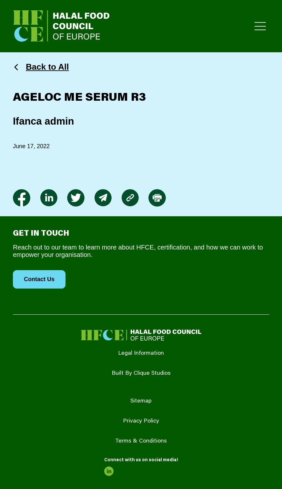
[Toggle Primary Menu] (260, 26)
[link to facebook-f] (21, 198)
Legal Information (141, 353)
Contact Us (39, 279)
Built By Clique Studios (141, 373)
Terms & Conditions (141, 441)
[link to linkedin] (48, 198)
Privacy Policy (141, 421)
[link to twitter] (76, 198)
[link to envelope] (103, 198)
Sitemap (141, 401)
